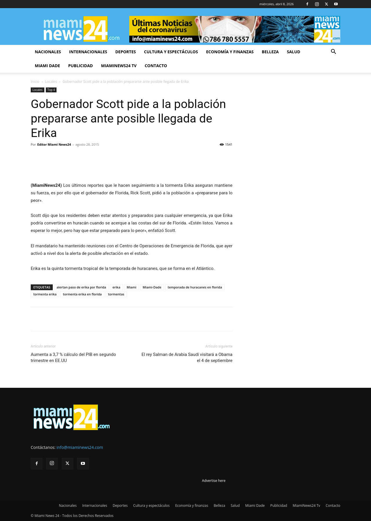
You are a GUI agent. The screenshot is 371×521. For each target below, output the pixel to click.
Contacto (156, 65)
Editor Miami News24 (54, 144)
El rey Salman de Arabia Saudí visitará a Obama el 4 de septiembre (186, 357)
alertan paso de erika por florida (81, 287)
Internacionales (88, 51)
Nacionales (48, 51)
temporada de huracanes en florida (195, 287)
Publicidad (80, 65)
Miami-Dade (152, 287)
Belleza (270, 51)
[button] (333, 52)
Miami (131, 287)
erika (116, 287)
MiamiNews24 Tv (119, 65)
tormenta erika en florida (82, 294)
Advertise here (213, 480)
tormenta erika (45, 294)
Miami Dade (47, 65)
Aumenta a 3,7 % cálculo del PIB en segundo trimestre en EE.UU (73, 357)
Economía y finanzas (230, 51)
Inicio (35, 81)
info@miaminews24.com (80, 447)
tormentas (116, 294)
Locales (51, 81)
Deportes (125, 51)
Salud (293, 51)
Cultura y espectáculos (171, 51)
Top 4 (51, 90)
